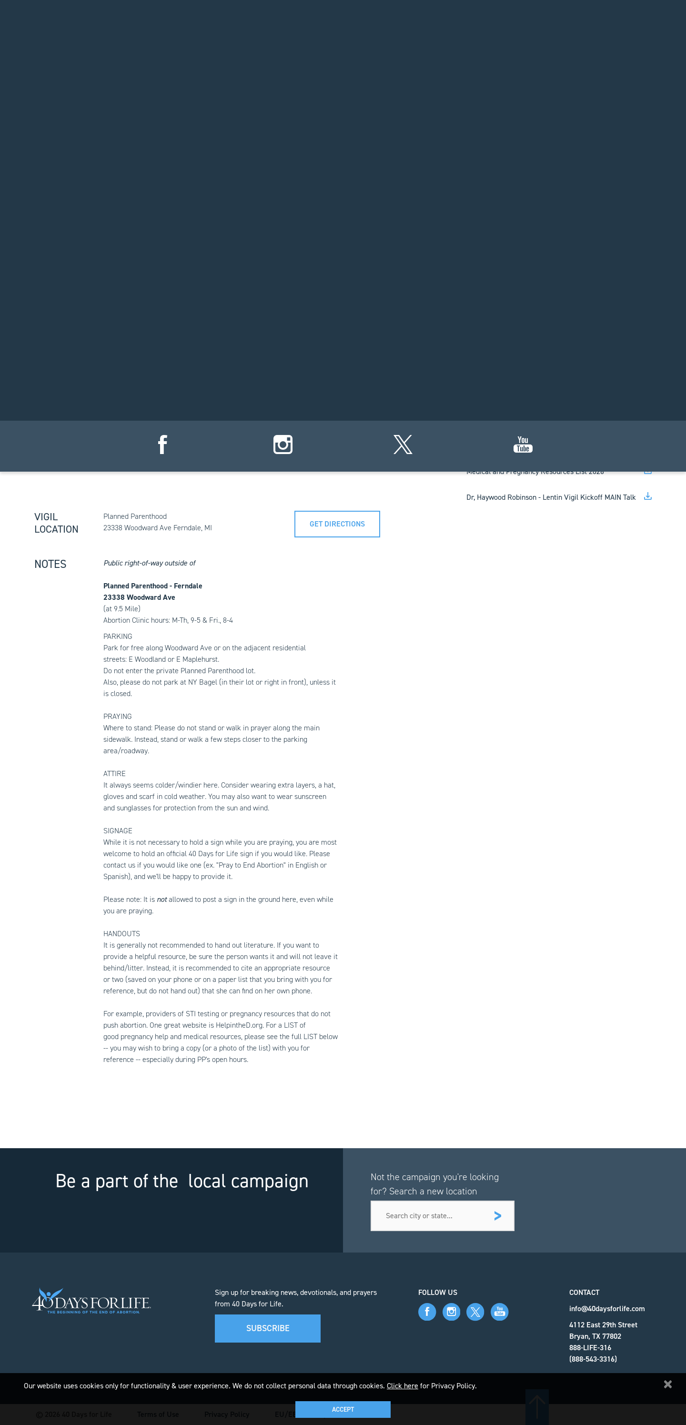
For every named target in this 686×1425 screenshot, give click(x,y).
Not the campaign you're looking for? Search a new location (435, 1184)
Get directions (337, 524)
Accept (343, 1409)
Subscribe (268, 1328)
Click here (402, 1386)
